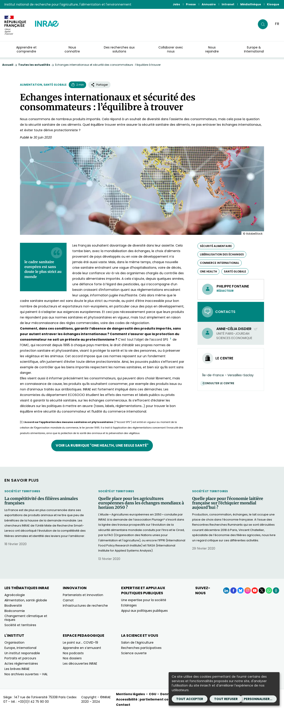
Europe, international (20, 648)
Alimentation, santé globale (43, 85)
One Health (208, 271)
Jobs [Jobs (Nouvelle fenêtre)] (176, 4)
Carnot (68, 600)
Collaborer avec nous (170, 49)
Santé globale (235, 271)
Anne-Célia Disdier (237, 328)
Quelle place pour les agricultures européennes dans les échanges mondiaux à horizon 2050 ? (141, 502)
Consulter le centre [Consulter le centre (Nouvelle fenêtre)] (220, 383)
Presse (191, 4)
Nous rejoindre (212, 49)
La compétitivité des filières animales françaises (41, 500)
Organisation (14, 642)
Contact (123, 704)
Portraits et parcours (20, 658)
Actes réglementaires (21, 663)
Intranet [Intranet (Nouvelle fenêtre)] (228, 4)
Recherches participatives (141, 648)
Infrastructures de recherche (85, 605)
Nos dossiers (72, 658)
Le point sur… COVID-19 (80, 642)
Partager (99, 85)
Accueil (7, 65)
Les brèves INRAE (17, 669)
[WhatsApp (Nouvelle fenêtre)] (269, 590)
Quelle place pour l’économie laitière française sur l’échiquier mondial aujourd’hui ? (227, 502)
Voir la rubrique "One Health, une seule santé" (102, 445)
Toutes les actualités (34, 65)
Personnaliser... (258, 699)
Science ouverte (134, 653)
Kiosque (273, 4)
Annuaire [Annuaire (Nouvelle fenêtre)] (209, 4)
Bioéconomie (14, 611)
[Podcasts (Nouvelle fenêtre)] (276, 590)
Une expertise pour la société (143, 600)
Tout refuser (226, 699)
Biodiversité (13, 605)
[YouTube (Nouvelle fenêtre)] (255, 590)
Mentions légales (130, 694)
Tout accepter (189, 699)
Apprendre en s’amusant (82, 648)
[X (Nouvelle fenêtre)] (262, 590)
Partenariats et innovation (83, 595)
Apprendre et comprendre (26, 49)
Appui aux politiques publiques (144, 610)
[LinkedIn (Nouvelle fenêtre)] (226, 590)
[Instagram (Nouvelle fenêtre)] (248, 590)
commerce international (219, 263)
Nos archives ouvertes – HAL (26, 674)
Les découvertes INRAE (80, 663)
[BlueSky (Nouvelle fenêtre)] (240, 590)
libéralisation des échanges (222, 254)
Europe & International (254, 49)
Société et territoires (22, 491)
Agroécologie (14, 595)
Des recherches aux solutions (119, 49)
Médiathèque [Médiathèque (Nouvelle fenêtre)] (250, 4)
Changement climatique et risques (25, 618)
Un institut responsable (22, 653)
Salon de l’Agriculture (137, 642)
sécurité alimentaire (216, 246)
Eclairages (129, 605)
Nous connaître (72, 49)
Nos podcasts (73, 653)
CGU (152, 694)
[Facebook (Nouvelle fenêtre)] (233, 590)
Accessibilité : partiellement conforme (148, 699)
